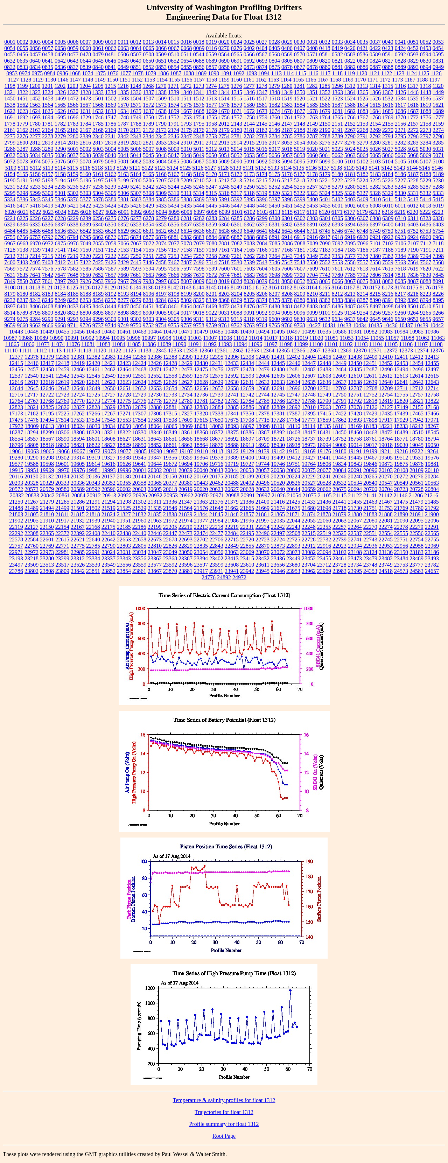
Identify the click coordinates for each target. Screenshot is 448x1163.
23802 (31, 571)
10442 (437, 325)
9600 (274, 319)
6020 (10, 212)
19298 (47, 458)
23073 (293, 552)
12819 (386, 401)
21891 (417, 514)
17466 (432, 413)
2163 (35, 130)
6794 (72, 237)
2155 (387, 124)
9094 (274, 313)
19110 (201, 451)
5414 (425, 199)
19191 (355, 451)
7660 (123, 275)
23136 (386, 552)
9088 (236, 313)
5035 (47, 155)
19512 (401, 458)
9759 (211, 325)
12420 (93, 363)
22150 (47, 527)
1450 (9, 98)
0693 (261, 61)
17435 (386, 413)
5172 (236, 174)
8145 (211, 287)
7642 (47, 275)
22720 (247, 539)
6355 (161, 224)
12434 (247, 363)
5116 (84, 168)
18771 (401, 439)
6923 (400, 237)
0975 (37, 73)
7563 (400, 262)
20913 (109, 495)
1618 (413, 105)
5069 (425, 155)
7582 (72, 269)
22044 (293, 521)
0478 (85, 54)
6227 (47, 218)
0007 (85, 42)
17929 (401, 420)
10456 (78, 332)
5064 (362, 155)
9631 (312, 319)
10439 (421, 325)
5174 (261, 174)
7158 (186, 250)
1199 (22, 86)
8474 (236, 306)
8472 (224, 306)
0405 (274, 48)
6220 (412, 212)
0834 (35, 67)
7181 (299, 250)
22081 (386, 521)
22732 (324, 539)
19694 (185, 464)
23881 (185, 571)
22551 (370, 533)
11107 (421, 344)
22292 (16, 533)
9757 (186, 325)
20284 (432, 476)
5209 (186, 180)
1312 (349, 86)
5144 (412, 168)
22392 (78, 533)
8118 (34, 287)
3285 (438, 143)
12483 (324, 369)
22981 (62, 552)
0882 (350, 67)
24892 (224, 577)
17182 (31, 413)
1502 (110, 98)
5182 (362, 174)
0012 (135, 42)
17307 (139, 413)
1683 (362, 111)
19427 (309, 458)
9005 (161, 313)
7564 (413, 262)
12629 (216, 382)
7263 (261, 256)
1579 (236, 105)
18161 (339, 426)
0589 (375, 54)
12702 (339, 388)
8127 (97, 287)
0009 (98, 42)
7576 (47, 269)
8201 (211, 294)
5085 (173, 161)
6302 (299, 218)
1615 (375, 105)
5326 (350, 193)
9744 (110, 325)
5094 (287, 161)
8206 (261, 294)
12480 (278, 369)
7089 (312, 243)
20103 (386, 470)
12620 (78, 382)
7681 (236, 275)
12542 (62, 376)
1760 (274, 117)
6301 (287, 218)
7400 (9, 262)
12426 (155, 363)
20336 (78, 483)
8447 (123, 306)
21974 (185, 521)
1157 (199, 80)
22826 (170, 546)
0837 (72, 67)
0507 (135, 54)
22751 (401, 539)
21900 (432, 514)
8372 (249, 300)
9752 (148, 325)
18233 (401, 426)
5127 (210, 168)
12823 (16, 407)
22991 (93, 552)
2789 (337, 136)
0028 (274, 42)
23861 (139, 571)
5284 (400, 187)
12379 (47, 357)
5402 (337, 199)
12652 (139, 388)
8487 (350, 306)
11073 (42, 344)
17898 (370, 420)
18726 (293, 439)
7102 (388, 243)
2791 (362, 136)
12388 (170, 357)
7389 (413, 256)
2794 (387, 136)
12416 (31, 363)
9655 (425, 319)
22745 (386, 539)
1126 (435, 73)
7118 (438, 243)
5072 (9, 161)
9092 (261, 313)
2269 (375, 130)
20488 (232, 483)
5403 (350, 199)
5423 (98, 206)
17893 (355, 420)
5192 (35, 180)
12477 (232, 369)
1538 (9, 105)
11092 (210, 344)
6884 (211, 237)
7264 (274, 256)
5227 (400, 180)
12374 (421, 350)
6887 (236, 237)
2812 (35, 143)
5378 (98, 199)
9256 (375, 313)
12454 (417, 363)
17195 (47, 413)
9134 (350, 313)
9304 (161, 319)
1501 (98, 98)
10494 (262, 332)
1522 (324, 98)
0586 (362, 54)
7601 (236, 269)
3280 (375, 143)
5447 (236, 206)
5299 (35, 193)
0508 (148, 54)
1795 (198, 124)
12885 (232, 407)
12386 (155, 357)
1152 (137, 80)
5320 (274, 193)
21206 (416, 495)
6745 (324, 231)
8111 (22, 287)
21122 (355, 495)
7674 (224, 275)
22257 (339, 527)
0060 (85, 48)
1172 (385, 80)
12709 (386, 388)
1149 (99, 80)
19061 (16, 451)
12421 (108, 363)
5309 (161, 193)
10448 (31, 332)
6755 (9, 237)
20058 (278, 470)
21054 (294, 495)
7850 (22, 281)
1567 (85, 105)
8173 (387, 287)
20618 (170, 489)
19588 (31, 464)
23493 (432, 558)
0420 (350, 48)
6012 (413, 206)
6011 (400, 206)
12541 (47, 376)
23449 (293, 558)
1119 (349, 73)
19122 (232, 451)
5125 (185, 168)
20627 (232, 489)
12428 (170, 363)
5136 (311, 168)
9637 (350, 319)
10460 (108, 332)
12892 (293, 407)
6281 (186, 218)
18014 (63, 426)
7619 (413, 269)
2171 (135, 130)
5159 (72, 174)
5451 (287, 206)
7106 (400, 243)
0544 (198, 54)
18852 (155, 445)
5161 (98, 174)
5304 (98, 193)
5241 (135, 187)
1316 (400, 86)
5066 (387, 155)
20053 (247, 470)
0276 (236, 48)
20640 (278, 489)
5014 (236, 149)
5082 (135, 161)
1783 (72, 124)
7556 (350, 262)
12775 (124, 401)
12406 (324, 357)
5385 (161, 199)
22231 (247, 527)
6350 (110, 224)
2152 (350, 124)
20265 (370, 476)
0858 (224, 67)
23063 (232, 552)
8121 (47, 287)
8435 (85, 306)
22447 (170, 533)
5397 (274, 199)
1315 (387, 86)
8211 (324, 294)
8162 (286, 287)
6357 (186, 224)
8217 (400, 294)
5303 (85, 193)
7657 (110, 275)
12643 (432, 382)
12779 (170, 401)
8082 (387, 281)
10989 (41, 338)
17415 (324, 413)
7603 (249, 269)
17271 (124, 413)
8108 (10, 287)
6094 (161, 212)
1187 (409, 80)
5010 (186, 149)
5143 (399, 168)
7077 (174, 243)
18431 (324, 432)
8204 (236, 294)
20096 (370, 470)
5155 (22, 174)
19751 (293, 464)
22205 (170, 527)
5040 (110, 155)
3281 (387, 143)
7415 (72, 262)
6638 (224, 231)
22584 (31, 539)
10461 (124, 332)
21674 (278, 508)
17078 (355, 407)
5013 (224, 149)
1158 (211, 80)
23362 (155, 558)
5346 (60, 199)
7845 (438, 275)
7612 (350, 269)
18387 (262, 432)
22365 (47, 533)
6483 (438, 224)
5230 (438, 180)
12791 (339, 401)
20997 (263, 495)
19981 (93, 470)
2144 (249, 124)
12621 (93, 382)
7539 (249, 262)
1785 (98, 124)
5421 (72, 206)
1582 (274, 105)
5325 (337, 193)
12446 (293, 363)
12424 (139, 363)
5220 (312, 180)
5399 (299, 199)
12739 (216, 395)
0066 (161, 48)
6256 (98, 218)
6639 (236, 231)
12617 (31, 382)
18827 (108, 445)
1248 (135, 86)
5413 (413, 199)
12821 (417, 401)
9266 (438, 313)
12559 (185, 376)
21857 (247, 514)
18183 (370, 426)
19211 (385, 451)
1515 (236, 98)
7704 (312, 275)
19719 (232, 464)
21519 (108, 508)
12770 (78, 401)
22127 (31, 527)
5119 (109, 168)
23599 (216, 565)
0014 (161, 42)
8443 (98, 306)
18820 (62, 445)
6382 (287, 224)
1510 (173, 98)
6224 (9, 218)
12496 (417, 369)
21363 (201, 502)
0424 (400, 48)
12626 (170, 382)
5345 (47, 199)
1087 (175, 73)
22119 (16, 527)
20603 (139, 489)
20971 (217, 495)
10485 (216, 332)
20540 (370, 483)
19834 (339, 464)
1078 (138, 73)
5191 (22, 180)
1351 (312, 92)
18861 (170, 445)
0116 (211, 48)
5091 (249, 161)
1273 (198, 86)
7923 (72, 281)
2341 (110, 136)
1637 (148, 111)
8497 (375, 306)
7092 (337, 243)
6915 (299, 237)
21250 (16, 502)
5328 (375, 193)
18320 (93, 432)
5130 (235, 168)
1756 (224, 117)
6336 (47, 224)
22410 (108, 533)
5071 (438, 155)
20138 (124, 476)
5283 (387, 187)
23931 (216, 571)
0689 (211, 61)
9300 (110, 319)
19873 (386, 464)
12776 (139, 401)
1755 (211, 117)
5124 (172, 168)
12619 (62, 382)
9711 (72, 325)
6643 (287, 231)
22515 (309, 533)
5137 (323, 168)
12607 (309, 376)
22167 (78, 527)
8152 (261, 287)
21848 (232, 514)
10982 (370, 332)
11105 (391, 344)
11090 (179, 344)
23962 (309, 571)
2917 (274, 143)
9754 (161, 325)
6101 (237, 212)
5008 (161, 149)
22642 (108, 539)
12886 (247, 407)
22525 (339, 533)
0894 (425, 67)
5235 (60, 187)
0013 (148, 42)
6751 (400, 231)
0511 (186, 54)
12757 (417, 395)
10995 (118, 338)
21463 (370, 502)
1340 (186, 92)
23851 (93, 571)
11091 (194, 344)
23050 (185, 552)
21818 (93, 514)
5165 (148, 174)
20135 (78, 476)
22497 (278, 533)
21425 (293, 502)
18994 (324, 445)
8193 (123, 294)
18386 (247, 432)
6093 (148, 212)
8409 (60, 306)
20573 (31, 489)
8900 (148, 313)
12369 (344, 350)
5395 (249, 199)
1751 (161, 117)
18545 (432, 432)
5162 (110, 174)
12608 (324, 376)
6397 (375, 224)
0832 (9, 67)
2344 (148, 136)
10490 (247, 332)
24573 (401, 571)
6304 (324, 218)
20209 (262, 476)
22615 (62, 539)
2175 (186, 130)
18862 (185, 445)
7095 (350, 243)
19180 (339, 451)
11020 (316, 338)
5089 (224, 161)
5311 (186, 193)
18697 (247, 439)
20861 (63, 495)
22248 (309, 527)
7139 (35, 250)
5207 (161, 180)
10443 (16, 332)
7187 (375, 250)
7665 (161, 275)
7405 (35, 262)
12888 (262, 407)
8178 (437, 287)
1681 (337, 111)
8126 (85, 287)
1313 (362, 86)
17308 (155, 413)
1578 (224, 105)
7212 (9, 256)
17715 (262, 420)
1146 (62, 80)
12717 (31, 395)
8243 (35, 300)
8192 (110, 294)
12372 (391, 350)
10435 (375, 325)
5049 (198, 155)
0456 (22, 54)
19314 (78, 458)
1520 (299, 98)
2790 (350, 136)
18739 (324, 439)
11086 (149, 344)
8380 (299, 300)
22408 (93, 533)
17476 (31, 420)
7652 (98, 275)
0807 (299, 61)
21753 (386, 508)
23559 (139, 565)
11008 (225, 338)
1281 (299, 86)
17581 (155, 420)
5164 (135, 174)
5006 (135, 149)
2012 (224, 124)
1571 (135, 105)
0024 (236, 42)
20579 (47, 489)
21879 (339, 514)
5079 (98, 161)
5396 (261, 199)
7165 (249, 250)
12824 (31, 407)
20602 (124, 489)
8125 (72, 287)
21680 (309, 508)
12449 (339, 363)
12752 (370, 395)
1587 (337, 105)
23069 (247, 552)
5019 (299, 149)
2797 (425, 136)
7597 (186, 269)
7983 (148, 281)
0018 (198, 42)
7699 (287, 275)
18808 (31, 445)
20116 (16, 476)
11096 (255, 344)
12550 (124, 376)
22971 (16, 552)
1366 (375, 92)
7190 (413, 250)
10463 (139, 332)
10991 (72, 338)
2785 (287, 136)
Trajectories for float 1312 (224, 1112)
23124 (370, 552)
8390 (375, 300)
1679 (324, 111)
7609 (312, 269)
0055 (22, 48)
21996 (247, 521)
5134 (286, 168)
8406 (35, 306)
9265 (425, 313)
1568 (98, 105)
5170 (211, 174)
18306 (62, 432)
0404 (261, 48)
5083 (148, 161)
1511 (186, 98)
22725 (293, 539)
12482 (309, 369)
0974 (24, 73)
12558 (170, 376)
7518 (224, 262)
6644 (299, 231)
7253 (173, 256)
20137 (108, 476)
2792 (375, 136)
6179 (362, 212)
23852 (108, 571)
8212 (337, 294)
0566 (249, 54)
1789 (148, 124)
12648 (78, 388)
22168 (93, 527)
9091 (249, 313)
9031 (224, 313)
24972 (239, 577)
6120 (324, 212)
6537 (72, 231)
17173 (16, 413)
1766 (350, 117)
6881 (173, 237)
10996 (133, 338)
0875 (274, 67)
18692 (232, 439)
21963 (155, 521)
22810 (155, 546)
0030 (299, 42)
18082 (217, 426)
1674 (274, 111)
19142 (278, 451)
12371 (375, 350)
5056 (274, 155)
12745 (278, 395)
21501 (78, 508)
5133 (273, 168)
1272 (185, 86)
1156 (186, 80)
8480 (274, 306)
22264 (355, 527)
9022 (211, 313)
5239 (110, 187)
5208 (173, 180)
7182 (312, 250)
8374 (261, 300)
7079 (199, 243)
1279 (274, 86)
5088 (211, 161)
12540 (31, 376)
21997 (262, 521)
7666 (173, 275)
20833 (32, 495)
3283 (413, 143)
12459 (62, 369)
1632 (98, 111)
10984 (401, 332)
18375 (232, 432)
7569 (9, 269)
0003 (35, 42)
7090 (325, 243)
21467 (386, 502)
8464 (186, 306)
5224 (362, 180)
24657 (432, 571)
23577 (155, 565)
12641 (401, 382)
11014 (255, 338)
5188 (425, 174)
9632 (324, 319)
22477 (216, 533)
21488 (16, 508)
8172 (374, 287)
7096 (363, 243)
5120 (122, 168)
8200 (198, 294)
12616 (16, 382)
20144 (139, 476)
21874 (309, 514)
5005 (123, 149)
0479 (98, 54)
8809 (47, 313)
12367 (314, 350)
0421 (362, 48)
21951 (124, 521)
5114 (60, 168)
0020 (224, 42)
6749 (375, 231)
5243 (161, 187)
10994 (103, 338)
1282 (311, 86)
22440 (139, 533)
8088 (425, 281)
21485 (432, 502)
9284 (35, 319)
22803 (124, 546)
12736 (201, 395)
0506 (123, 54)
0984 (49, 73)
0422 (375, 48)
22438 (124, 533)
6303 (312, 218)
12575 (216, 376)
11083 (103, 344)
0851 (135, 67)
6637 (211, 231)
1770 (400, 117)
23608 (232, 565)
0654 (186, 61)
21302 (139, 502)
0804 (274, 61)
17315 (170, 413)
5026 (375, 149)
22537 (355, 533)
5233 (35, 187)
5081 (123, 161)
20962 (186, 495)
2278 (47, 136)
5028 (400, 149)
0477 (72, 54)
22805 (139, 546)
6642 (274, 231)
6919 (350, 237)
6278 (148, 218)
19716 (216, 464)
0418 (324, 48)
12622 (108, 382)
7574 (35, 269)
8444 (110, 306)
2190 (324, 130)
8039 (261, 281)
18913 (247, 445)
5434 (173, 206)
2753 (211, 136)
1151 (124, 80)
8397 (9, 306)
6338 (72, 224)
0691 (236, 61)
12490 (386, 369)
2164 (47, 130)
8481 (287, 306)
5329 (387, 193)
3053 (287, 143)
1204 (85, 86)
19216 (401, 451)
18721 (278, 439)
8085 (400, 281)
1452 (35, 98)
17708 (247, 420)
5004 (110, 149)
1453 (47, 98)
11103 (361, 344)
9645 (375, 319)
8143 (185, 287)
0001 (9, 42)
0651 (161, 61)
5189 (438, 174)
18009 (32, 426)
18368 (201, 432)
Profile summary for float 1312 (224, 1124)
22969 (432, 546)
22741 (355, 539)
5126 (197, 168)
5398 (287, 199)
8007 (186, 281)
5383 (135, 199)
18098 (263, 426)
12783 (232, 401)
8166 (337, 287)
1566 (72, 105)
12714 (432, 388)
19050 (432, 445)
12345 (160, 350)
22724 (278, 539)
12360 (206, 350)
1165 (298, 80)
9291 (60, 319)
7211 (438, 250)
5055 (261, 155)
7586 (98, 269)
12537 (16, 376)
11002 (179, 338)
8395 (438, 300)
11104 (376, 344)
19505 (386, 458)
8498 (387, 306)
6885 (224, 237)
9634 (337, 319)
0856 (198, 67)
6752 (413, 231)
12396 (232, 357)
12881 (170, 407)
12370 (360, 350)
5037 (72, 155)
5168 (186, 174)
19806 (324, 464)
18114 (308, 426)
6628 (110, 231)
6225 (22, 218)
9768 (299, 325)
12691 (278, 388)
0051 (413, 42)
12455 (432, 363)
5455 (324, 206)
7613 (362, 269)
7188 (387, 250)
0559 (211, 54)
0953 (12, 73)
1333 (98, 92)
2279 (60, 136)
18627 (124, 439)
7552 (324, 262)
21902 (16, 521)
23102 (339, 552)
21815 (78, 514)
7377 (350, 256)
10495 (278, 332)
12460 (78, 369)
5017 (274, 149)
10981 (355, 332)
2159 (438, 124)
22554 (386, 533)
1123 (398, 73)
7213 (22, 256)
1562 (22, 105)
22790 (108, 546)
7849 (9, 281)
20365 (155, 483)
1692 (22, 117)
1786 (110, 124)
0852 (148, 67)
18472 (386, 432)
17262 (78, 413)
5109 (10, 168)
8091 (438, 281)
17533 (78, 420)
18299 (47, 432)
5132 (260, 168)
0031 (312, 42)
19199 (370, 451)
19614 (93, 464)
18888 (232, 445)
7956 (110, 281)
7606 (287, 269)
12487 (370, 369)
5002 (85, 149)
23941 (232, 571)
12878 (124, 407)
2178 (211, 130)
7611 (337, 269)
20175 (216, 476)
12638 (355, 382)
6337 (60, 224)
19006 (339, 445)
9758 (198, 325)
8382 (324, 300)
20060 (293, 470)
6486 (35, 231)
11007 (210, 338)
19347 (155, 458)
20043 (216, 470)
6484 (9, 231)
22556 (417, 533)
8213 (350, 294)
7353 (337, 256)
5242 (148, 187)
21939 (93, 521)
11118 (84, 350)
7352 (324, 256)
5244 (173, 187)
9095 (287, 313)
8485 (324, 306)
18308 (78, 432)
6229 (72, 218)
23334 (93, 558)
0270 (224, 48)
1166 (310, 80)
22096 (432, 521)
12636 (324, 382)
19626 (124, 464)
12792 (355, 401)
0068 (186, 48)
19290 (31, 458)
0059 (72, 48)
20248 (355, 476)
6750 (387, 231)
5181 (350, 174)
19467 (370, 458)
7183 (324, 250)
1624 (35, 111)
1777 (438, 117)
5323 (312, 193)
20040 (201, 470)
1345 (236, 92)
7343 (287, 256)
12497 (432, 369)
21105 (324, 495)
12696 (293, 388)
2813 (47, 143)
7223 (123, 256)
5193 (47, 180)
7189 (400, 250)
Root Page (224, 1136)
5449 (261, 206)
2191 (337, 130)
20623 (216, 489)
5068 (413, 155)
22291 (432, 527)
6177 (349, 212)
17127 (386, 407)
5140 (361, 168)
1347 (261, 92)
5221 (324, 180)
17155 (417, 407)
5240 (123, 187)
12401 (278, 357)
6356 (173, 224)
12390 (185, 357)
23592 (170, 565)
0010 (110, 42)
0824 (375, 61)
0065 (148, 48)
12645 (31, 388)
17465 (417, 413)
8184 (60, 294)
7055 (98, 243)
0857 (211, 67)
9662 (35, 325)
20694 (355, 489)
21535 (155, 508)
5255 (299, 187)
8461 (173, 306)
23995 (355, 571)
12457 (31, 369)
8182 (35, 294)
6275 (110, 218)
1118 (337, 73)
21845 (216, 514)
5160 (85, 174)
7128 (9, 250)
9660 (22, 325)
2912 (211, 143)
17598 (170, 420)
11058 (407, 338)
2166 (72, 130)
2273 (425, 130)
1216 (122, 86)
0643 (72, 61)
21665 (247, 508)
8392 (400, 300)
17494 (47, 420)
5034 (35, 155)
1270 (160, 86)
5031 (438, 149)
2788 (324, 136)
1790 (161, 124)
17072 (339, 407)
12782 (216, 401)
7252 (161, 256)
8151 (248, 287)
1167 (323, 80)
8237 (22, 300)
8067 (350, 281)
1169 (347, 80)
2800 (22, 143)
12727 (108, 395)
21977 (201, 521)
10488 (232, 332)
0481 (110, 54)
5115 (72, 168)
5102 (362, 161)
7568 (438, 262)
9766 (287, 325)
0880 (324, 67)
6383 (299, 224)
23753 (401, 565)
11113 (55, 350)
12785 (262, 401)
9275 (22, 319)
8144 (198, 287)
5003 (98, 149)
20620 (201, 489)
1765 (337, 117)
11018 (286, 338)
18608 (108, 439)
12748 (309, 395)
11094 (240, 344)
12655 (185, 388)
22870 (262, 546)
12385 (139, 357)
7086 (287, 243)
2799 (9, 143)
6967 (10, 243)
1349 (287, 92)
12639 (370, 382)
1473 (85, 98)
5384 (148, 199)
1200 (34, 86)
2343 (135, 136)
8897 (110, 313)
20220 (278, 476)
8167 (349, 287)
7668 (186, 275)
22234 (262, 527)
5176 (287, 174)
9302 (135, 319)
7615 (387, 269)
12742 (247, 395)
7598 (198, 269)
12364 (267, 350)
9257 (387, 313)
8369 (236, 300)
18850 (139, 445)
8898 (123, 313)
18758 (355, 439)
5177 (299, 174)
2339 (85, 136)
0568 (274, 54)
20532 (339, 483)
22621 (78, 539)
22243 (293, 527)
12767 (31, 401)
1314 (374, 86)
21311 (154, 502)
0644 (85, 61)
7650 (85, 275)
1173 (397, 80)
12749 (324, 395)
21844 (201, 514)
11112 (40, 350)
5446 (224, 206)
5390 (211, 199)
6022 (35, 212)
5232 (22, 187)
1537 (438, 98)
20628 (247, 489)
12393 (201, 357)
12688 (262, 388)
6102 (249, 212)
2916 (261, 143)
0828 (400, 61)
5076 (60, 161)
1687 (413, 111)
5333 (438, 193)
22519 (324, 533)
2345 (161, 136)
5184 (387, 174)
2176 (198, 130)
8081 (375, 281)
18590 (62, 439)
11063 (437, 338)
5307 (135, 193)
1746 (98, 117)
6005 (362, 206)
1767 (362, 117)
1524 (350, 98)
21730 (355, 508)
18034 (109, 426)
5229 (425, 180)
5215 (261, 180)
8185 (72, 294)
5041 (123, 155)
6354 (148, 224)
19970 (63, 470)
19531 (417, 458)
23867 (155, 571)
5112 (35, 168)
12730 (155, 395)
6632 (161, 231)
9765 (274, 325)
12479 (262, 369)
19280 (16, 458)
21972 (170, 521)
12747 (293, 395)
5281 (362, 187)
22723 (262, 539)
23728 (339, 565)
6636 (198, 231)
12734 (185, 395)
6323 (425, 218)
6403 (413, 224)
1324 (47, 92)
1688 (425, 111)
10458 (93, 332)
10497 (293, 332)
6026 (85, 212)
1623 (22, 111)
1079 (150, 73)
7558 (375, 262)
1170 (360, 80)
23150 (401, 552)
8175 (412, 287)
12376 (437, 350)
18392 (278, 432)
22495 (247, 533)
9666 (47, 325)
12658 (232, 388)
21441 (339, 502)
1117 (325, 73)
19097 (170, 451)
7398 (438, 256)
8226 (438, 294)
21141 (370, 495)
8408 (47, 306)
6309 (387, 218)
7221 (98, 256)
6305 (337, 218)
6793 (60, 237)
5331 (413, 193)
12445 (278, 363)
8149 (236, 287)
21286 (78, 502)
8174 (400, 287)
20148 (155, 476)
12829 (108, 407)
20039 (185, 470)
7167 (274, 250)
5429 (148, 206)
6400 (387, 224)
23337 (108, 558)
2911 (198, 143)
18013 (47, 426)
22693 (185, 539)
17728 (278, 420)
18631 (139, 439)
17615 (201, 420)
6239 (85, 218)
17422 (339, 413)
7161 (224, 250)
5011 (198, 149)
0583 (350, 54)
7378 (362, 256)
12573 (201, 376)
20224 (293, 476)
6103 (262, 212)
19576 (432, 458)
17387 (293, 413)
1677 (299, 111)
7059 (111, 243)
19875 (401, 464)
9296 (98, 319)
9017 (186, 313)
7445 (135, 262)
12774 (108, 401)
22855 (247, 546)
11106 (406, 344)
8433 (72, 306)
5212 (224, 180)
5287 (425, 187)
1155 (174, 80)
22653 (124, 539)
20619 (185, 489)
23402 (216, 558)
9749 (123, 325)
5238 (98, 187)
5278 (324, 187)
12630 (232, 382)
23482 (386, 558)
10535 (324, 332)
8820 (60, 313)
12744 (262, 395)
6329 (9, 224)
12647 (62, 388)
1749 (135, 117)
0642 (60, 61)
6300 (274, 218)
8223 (425, 294)
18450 (339, 432)
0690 (224, 61)
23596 (185, 565)
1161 (248, 80)
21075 (309, 495)
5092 (261, 161)
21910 (47, 521)
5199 (123, 180)
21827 (124, 514)
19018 (386, 445)
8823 (72, 313)
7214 (35, 256)
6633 (173, 231)
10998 (164, 338)
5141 (374, 168)
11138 (144, 350)
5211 (211, 180)
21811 (62, 514)
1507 (148, 98)
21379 (232, 502)
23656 (278, 565)
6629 (123, 231)
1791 (173, 124)
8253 (85, 300)
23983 (339, 571)
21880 (355, 514)
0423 (387, 48)
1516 (249, 98)
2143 (236, 124)
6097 (199, 212)
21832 (139, 514)
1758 (249, 117)
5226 (387, 180)
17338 (216, 413)
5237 (85, 187)
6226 (35, 218)
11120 (99, 350)
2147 (287, 124)
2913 (224, 143)
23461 (339, 558)
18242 (416, 426)
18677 (216, 439)
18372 (216, 432)
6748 (362, 231)
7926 (85, 281)
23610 (247, 565)
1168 (335, 80)
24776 (209, 577)
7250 (135, 256)
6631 (148, 231)
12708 (370, 388)
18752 (339, 439)
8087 (413, 281)
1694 (47, 117)
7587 (110, 269)
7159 (198, 250)
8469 (211, 306)
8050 (287, 281)
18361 (185, 432)
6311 (412, 218)
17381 (278, 413)
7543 (261, 262)
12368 (329, 350)
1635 (135, 111)
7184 (337, 250)
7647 (60, 275)
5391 (224, 199)
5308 (148, 193)
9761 (224, 325)
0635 (22, 61)
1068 (74, 73)
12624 (139, 382)
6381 (274, 224)
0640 (35, 61)
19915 (16, 470)
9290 (47, 319)
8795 (35, 313)
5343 (35, 199)
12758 (432, 395)
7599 (211, 269)
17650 (216, 420)
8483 (312, 306)
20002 (155, 470)
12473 (185, 369)
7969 (135, 281)
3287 (22, 149)
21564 (185, 508)
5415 (438, 199)
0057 (47, 48)
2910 (186, 143)
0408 (312, 48)
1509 (161, 98)
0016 (186, 42)
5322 (299, 193)
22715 (232, 539)
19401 (262, 458)
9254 (362, 313)
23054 (201, 552)
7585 (85, 269)
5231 (9, 187)
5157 (47, 174)
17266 (93, 413)
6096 (186, 212)
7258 (211, 256)
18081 (201, 426)
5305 (110, 193)
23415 (247, 558)
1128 (25, 80)
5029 (413, 149)
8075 (362, 281)
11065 (12, 344)
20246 (339, 476)
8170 (362, 287)
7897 (60, 281)
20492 (247, 483)
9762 (236, 325)
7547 (287, 262)
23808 (47, 571)
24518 (386, 571)
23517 (62, 565)
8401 (22, 306)
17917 (386, 420)
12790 (324, 401)
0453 (425, 48)
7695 (261, 275)
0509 (161, 54)
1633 (110, 111)
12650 (108, 388)
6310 (400, 218)
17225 (62, 413)
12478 (247, 369)
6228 (60, 218)
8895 (98, 313)
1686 (400, 111)
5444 (198, 206)
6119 (311, 212)
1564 (47, 105)
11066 (27, 344)
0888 (387, 67)
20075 (309, 470)
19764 (309, 464)
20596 (108, 489)
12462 (108, 369)
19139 (262, 451)
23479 (370, 558)
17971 (432, 420)
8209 (299, 294)
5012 (211, 149)
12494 (401, 369)
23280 (47, 558)
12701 (324, 388)
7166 (261, 250)
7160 (211, 250)
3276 (324, 143)
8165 (324, 287)
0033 (337, 42)
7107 (413, 243)
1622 (9, 111)
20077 (324, 470)
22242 (278, 527)
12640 (386, 382)
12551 (139, 376)
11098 (286, 344)
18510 (417, 432)
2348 (198, 136)
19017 (370, 445)
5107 (425, 161)
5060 (312, 155)
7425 (98, 262)
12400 (262, 357)
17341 (232, 413)
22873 (278, 546)
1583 (287, 105)
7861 (47, 281)
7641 (35, 275)
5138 (336, 168)
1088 (188, 73)
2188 (299, 130)
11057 (392, 338)
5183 (375, 174)
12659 (247, 388)
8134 (135, 287)
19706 (201, 464)
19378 (216, 458)
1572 (148, 105)
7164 (236, 250)
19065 (47, 451)
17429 (370, 413)
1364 (350, 92)
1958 (211, 124)
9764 (261, 325)
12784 (247, 401)
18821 (78, 445)
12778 (155, 401)
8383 (337, 300)
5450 (274, 206)
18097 (247, 426)
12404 (309, 357)
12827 (78, 407)
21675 (293, 508)
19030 (401, 445)
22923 (339, 546)
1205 (97, 86)
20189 (247, 476)
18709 (262, 439)
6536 (60, 231)
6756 (22, 237)
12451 (370, 363)
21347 (185, 502)
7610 (324, 269)
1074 (87, 73)
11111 (25, 350)
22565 (432, 533)
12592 (232, 376)
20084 (339, 470)
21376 (216, 502)
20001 (140, 470)
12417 (47, 363)
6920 (362, 237)
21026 (279, 495)
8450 (135, 306)
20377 (170, 483)
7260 (224, 256)
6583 (98, 231)
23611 (262, 565)
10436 (391, 325)
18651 (170, 439)
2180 (236, 130)
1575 (186, 105)
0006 (72, 42)
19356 (170, 458)
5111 (23, 168)
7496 (198, 262)
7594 (148, 269)
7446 (148, 262)
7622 (438, 269)
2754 (224, 136)
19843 (355, 464)
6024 (60, 212)
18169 (355, 426)
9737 (98, 325)
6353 (135, 224)
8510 (425, 306)
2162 (22, 130)
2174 (173, 130)
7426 (110, 262)
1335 (123, 92)
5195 (72, 180)
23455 (324, 558)
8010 (211, 281)
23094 (324, 552)
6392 (324, 224)
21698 (324, 508)
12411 (401, 357)
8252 (72, 300)
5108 (438, 161)
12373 (406, 350)
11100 (316, 344)
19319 (93, 458)
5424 (110, 206)
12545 (93, 376)
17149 (401, 407)
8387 (362, 300)
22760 (31, 546)
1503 (123, 98)
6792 (47, 237)
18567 (47, 439)
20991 (248, 495)
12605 (278, 376)
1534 (400, 98)
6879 (161, 237)
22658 (139, 539)
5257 (312, 187)
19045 (417, 445)
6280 (173, 218)
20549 (401, 483)
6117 (299, 212)
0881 (337, 67)
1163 (273, 80)
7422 (85, 262)
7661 (135, 275)
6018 (425, 206)
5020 (312, 149)
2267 (350, 130)
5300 (47, 193)
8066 (337, 281)
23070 (262, 552)
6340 (98, 224)
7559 (387, 262)
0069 (198, 48)
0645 (98, 61)
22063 (339, 521)
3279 (362, 143)
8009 (198, 281)
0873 (249, 67)
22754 (417, 539)
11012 (240, 338)
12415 (16, 363)
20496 (262, 483)
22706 (216, 539)
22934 (355, 546)
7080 (211, 243)
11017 (271, 338)
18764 (386, 439)
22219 (232, 527)
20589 (78, 489)
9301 (123, 319)
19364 (201, 458)
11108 (436, 344)
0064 (135, 48)
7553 (337, 262)
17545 (108, 420)
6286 (249, 218)
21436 (324, 502)
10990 (56, 338)
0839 (85, 67)
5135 (298, 168)
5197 (98, 180)
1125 (423, 73)
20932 (155, 495)
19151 (293, 451)
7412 (60, 262)
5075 (47, 161)
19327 (108, 458)
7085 (274, 243)
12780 (185, 401)
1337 (148, 92)
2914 (236, 143)
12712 (417, 388)
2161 (9, 130)
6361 (236, 224)
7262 (249, 256)
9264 (413, 313)
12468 (139, 369)
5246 (198, 187)
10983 (386, 332)
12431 (216, 363)
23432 (262, 558)
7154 (135, 250)
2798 (438, 136)
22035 (278, 521)
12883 (201, 407)
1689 (438, 111)
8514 (9, 313)
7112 (425, 243)
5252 (274, 187)
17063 (324, 407)
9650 (400, 319)
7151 (98, 250)
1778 (9, 124)
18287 (16, 432)
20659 (309, 489)
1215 (110, 86)
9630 (299, 319)
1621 (438, 105)
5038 (85, 155)
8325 (198, 300)
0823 (362, 61)
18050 (124, 426)
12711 (401, 388)
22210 (185, 527)
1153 (149, 80)
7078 (186, 243)
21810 (47, 514)
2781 (236, 136)
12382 (93, 357)
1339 (173, 92)
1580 (249, 105)
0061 (98, 48)
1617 (400, 105)
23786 (16, 571)
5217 (287, 180)
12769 (62, 401)
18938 (293, 445)
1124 (411, 73)
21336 (170, 502)
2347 (186, 136)
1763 (312, 117)
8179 (9, 294)
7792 (362, 275)
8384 (350, 300)
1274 (211, 86)
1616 (387, 105)
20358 (139, 483)
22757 (16, 546)
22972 (31, 552)
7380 (375, 256)
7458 (161, 262)
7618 (400, 269)
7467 (173, 262)
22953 (386, 546)
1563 (35, 105)
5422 (85, 206)
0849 (123, 67)
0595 (438, 54)
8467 (198, 306)
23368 (170, 558)
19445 (355, 458)
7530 (236, 262)
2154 (375, 124)
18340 (155, 432)
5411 (387, 199)
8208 (287, 294)
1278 (261, 86)
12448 (324, 363)
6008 (375, 206)
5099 (324, 161)
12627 (185, 382)
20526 (293, 483)
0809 (312, 61)
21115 (339, 495)
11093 (225, 344)
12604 (262, 376)
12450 (355, 363)
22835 (201, 546)
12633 (278, 382)
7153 (123, 250)
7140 (47, 250)
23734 (355, 565)
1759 (261, 117)
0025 (249, 42)
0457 (35, 54)
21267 (31, 502)
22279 (417, 527)
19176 (324, 451)
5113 (47, 168)
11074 (58, 344)
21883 (370, 514)
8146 (223, 287)
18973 (309, 445)
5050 (211, 155)
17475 (16, 420)
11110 (11, 350)
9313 (224, 319)
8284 (161, 300)
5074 (35, 161)
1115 (300, 73)
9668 (60, 325)
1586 (324, 105)
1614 (362, 105)
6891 (274, 237)
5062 (337, 155)
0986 (62, 73)
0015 (173, 42)
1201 (47, 86)
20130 (31, 476)
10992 (87, 338)
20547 (386, 483)
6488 (47, 231)
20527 (309, 483)
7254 (186, 256)
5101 (350, 161)
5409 (362, 199)
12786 (278, 401)
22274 (386, 527)
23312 (78, 558)
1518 (274, 98)
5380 (110, 199)
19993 (109, 470)
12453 (401, 363)
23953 (293, 571)
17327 (185, 413)
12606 (293, 376)
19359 (185, 458)
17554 (139, 420)
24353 (370, 571)
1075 (100, 73)
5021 (324, 149)
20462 (216, 483)
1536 (425, 98)
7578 (60, 269)
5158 (60, 174)
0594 (425, 54)
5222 (337, 180)
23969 (324, 571)
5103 (375, 161)
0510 (173, 54)
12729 (139, 395)
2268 (362, 130)
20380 (185, 483)
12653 (155, 388)
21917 (62, 521)
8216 (387, 294)
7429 (123, 262)
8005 (173, 281)
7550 (312, 262)
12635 (309, 382)
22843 (216, 546)
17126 (370, 407)
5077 (72, 161)
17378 (262, 413)
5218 (299, 180)
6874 (135, 237)
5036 (60, 155)
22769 (47, 546)
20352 (108, 483)
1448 (425, 92)
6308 (375, 218)
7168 (287, 250)
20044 (232, 470)
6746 (337, 231)
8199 (186, 294)
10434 (360, 325)
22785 (93, 546)
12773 (93, 401)
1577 (211, 105)
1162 (261, 80)
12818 (370, 401)
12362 (237, 350)
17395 (309, 413)
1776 (425, 117)
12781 (201, 401)
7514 (211, 262)
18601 (93, 439)
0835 (47, 67)
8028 (249, 281)
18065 (170, 426)
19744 (262, 464)
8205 (249, 294)
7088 (300, 243)
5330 (400, 193)
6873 (123, 237)
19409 (278, 458)
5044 (135, 155)
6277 (135, 218)
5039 (98, 155)
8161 (274, 287)
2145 (261, 124)
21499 (62, 508)
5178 (312, 174)
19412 (293, 458)
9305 (173, 319)
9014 (173, 313)
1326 (60, 92)
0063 (123, 48)
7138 (22, 250)
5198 (110, 180)
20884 (78, 495)
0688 (198, 61)
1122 (386, 73)
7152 (110, 250)
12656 (201, 388)
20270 (386, 476)
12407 (339, 357)
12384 (124, 357)
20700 (370, 489)
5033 (22, 155)
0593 (413, 54)
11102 (346, 344)
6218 (387, 212)
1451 (22, 98)
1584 (299, 105)
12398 (247, 357)
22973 (47, 552)
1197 (434, 80)
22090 (401, 521)
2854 (173, 143)
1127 (13, 80)
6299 (261, 218)
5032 (9, 155)
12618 (47, 382)
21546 (170, 508)
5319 (261, 193)
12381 (78, 357)
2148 (299, 124)
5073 (22, 161)
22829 (185, 546)
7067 (136, 243)
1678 (312, 111)
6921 (375, 237)
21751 (370, 508)
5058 (299, 155)
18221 (385, 426)
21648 (216, 508)
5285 (413, 187)
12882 (185, 407)
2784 (274, 136)
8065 (324, 281)
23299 (62, 558)
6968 (22, 243)
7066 (123, 243)
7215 (47, 256)
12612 (386, 376)
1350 (299, 92)
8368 (224, 300)
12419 (78, 363)
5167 (173, 174)
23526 (78, 565)
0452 (413, 48)
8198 (173, 294)
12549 (108, 376)
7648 (72, 275)
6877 (148, 237)
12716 (16, 395)
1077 (125, 73)
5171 (224, 174)
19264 (432, 451)
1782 (60, 124)
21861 (262, 514)
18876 (216, 445)
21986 (232, 521)
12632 (262, 382)
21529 (139, 508)
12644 (16, 388)
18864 (201, 445)
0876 (287, 67)
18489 (401, 432)
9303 (148, 319)
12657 (216, 388)
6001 (337, 206)
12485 (355, 369)
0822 (350, 61)
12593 (247, 376)
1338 (161, 92)
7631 (9, 275)
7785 (350, 275)
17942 (417, 420)
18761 (370, 439)
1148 (87, 80)
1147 (75, 80)
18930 (278, 445)
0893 (413, 67)
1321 (9, 92)
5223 (350, 180)
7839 (425, 275)
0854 (173, 67)
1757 (236, 117)
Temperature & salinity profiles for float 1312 (224, 1100)
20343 (93, 483)
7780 (337, 275)
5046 (161, 155)
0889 (400, 67)
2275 (9, 136)
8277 (123, 300)
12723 (62, 395)
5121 (134, 168)
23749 (386, 565)
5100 (337, 161)
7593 (135, 269)
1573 (161, 105)
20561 (417, 483)
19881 (432, 464)
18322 (124, 432)
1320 (437, 86)
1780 (35, 124)
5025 (362, 149)
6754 (438, 231)
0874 (261, 67)
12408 (355, 357)
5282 (375, 187)
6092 (136, 212)
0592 (400, 54)
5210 (198, 180)
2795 (400, 136)
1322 (22, 92)
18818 (47, 445)
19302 (62, 458)
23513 (47, 565)
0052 (425, 42)
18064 (155, 426)
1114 (288, 73)
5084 (161, 161)
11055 (377, 338)
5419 (47, 206)
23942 (247, 571)
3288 (35, 149)
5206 (148, 180)
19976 (78, 470)
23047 (155, 552)
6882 (186, 237)
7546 (274, 262)
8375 (274, 300)
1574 (173, 105)
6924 (413, 237)
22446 (155, 533)
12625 (155, 382)
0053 (438, 42)
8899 (135, 313)
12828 (93, 407)
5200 (135, 180)
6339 (85, 224)
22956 (401, 546)
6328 (438, 218)
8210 (312, 294)
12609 (339, 376)
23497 (16, 565)
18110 (293, 426)
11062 (422, 338)
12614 (417, 376)
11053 (347, 338)
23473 (355, 558)
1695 (60, 117)
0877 (299, 67)
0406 (287, 48)
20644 (293, 489)
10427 (314, 325)
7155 (148, 250)
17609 (185, 420)
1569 (110, 105)
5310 (173, 193)
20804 (432, 489)
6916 (312, 237)
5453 (312, 206)
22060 (324, 521)
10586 (339, 332)
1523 (337, 98)
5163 (123, 174)
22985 (78, 552)
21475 (401, 502)
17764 (293, 420)
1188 (422, 80)
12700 (309, 388)
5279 (337, 187)
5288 (438, 187)
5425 (123, 206)
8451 (148, 306)
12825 (47, 407)
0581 (324, 54)
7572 (22, 269)
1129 (38, 80)
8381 (312, 300)
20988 (232, 495)
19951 (32, 470)
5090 (236, 161)
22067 (355, 521)
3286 (9, 149)
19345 (139, 458)
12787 (293, 401)
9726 (85, 325)
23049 (170, 552)
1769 (387, 117)
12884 (216, 407)
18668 (201, 439)
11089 (164, 344)
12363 (252, 350)
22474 (201, 533)
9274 (9, 319)
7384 (400, 256)
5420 (60, 206)
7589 (123, 269)
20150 (170, 476)
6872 (110, 237)
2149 (312, 124)
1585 (312, 105)
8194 (135, 294)
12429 (185, 363)
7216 (60, 256)
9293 (72, 319)
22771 (62, 546)
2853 (161, 143)
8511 (438, 306)
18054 (140, 426)
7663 (148, 275)
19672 (170, 464)
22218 (216, 527)
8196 (148, 294)
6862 (98, 237)
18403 (293, 432)
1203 (72, 86)
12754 (386, 395)
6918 (337, 237)
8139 (160, 287)
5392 (236, 199)
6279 (161, 218)
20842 (48, 495)
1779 (22, 124)
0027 (261, 42)
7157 (173, 250)
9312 (211, 319)
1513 (211, 98)
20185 (232, 476)
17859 (324, 420)
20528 (324, 483)
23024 (108, 552)
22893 (293, 546)
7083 (249, 243)
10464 (155, 332)
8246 (47, 300)
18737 (309, 439)
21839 (185, 514)
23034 (139, 552)
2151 (337, 124)
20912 (94, 495)
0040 (387, 42)
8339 (211, 300)
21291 (93, 502)
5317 (236, 193)
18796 (16, 445)
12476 (216, 369)
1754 (198, 117)
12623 (124, 382)
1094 (264, 73)
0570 (299, 54)
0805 (287, 61)
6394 (350, 224)
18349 (170, 432)
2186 (274, 130)
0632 (9, 61)
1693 (35, 117)
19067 (78, 451)
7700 (299, 275)
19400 (247, 458)
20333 (62, 483)
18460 (355, 432)
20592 (93, 489)
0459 (60, 54)
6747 (350, 231)
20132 (47, 476)
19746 (278, 464)
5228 (413, 180)
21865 (278, 514)
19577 (16, 464)
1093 (251, 73)
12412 (417, 357)
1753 (186, 117)
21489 (31, 508)
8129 (110, 287)
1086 (163, 73)
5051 (224, 155)
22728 (309, 539)
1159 (223, 80)
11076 (73, 344)
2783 (261, 136)
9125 (337, 313)
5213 (236, 180)
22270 (370, 527)
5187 (413, 174)
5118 (97, 168)
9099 (312, 313)
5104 (387, 161)
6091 (123, 212)
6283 (211, 218)
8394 (425, 300)
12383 (108, 357)
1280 (286, 86)
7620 (425, 269)
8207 (274, 294)
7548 (299, 262)
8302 (186, 300)
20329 (47, 483)
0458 (47, 54)
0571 (312, 54)
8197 (161, 294)
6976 (73, 243)
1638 (161, 111)
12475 (201, 369)
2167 (85, 130)
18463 (370, 432)
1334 (110, 92)
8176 (425, 287)
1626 (60, 111)
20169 (201, 476)
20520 (278, 483)
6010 (387, 206)
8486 (337, 306)
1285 (324, 86)
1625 (47, 111)
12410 (386, 357)
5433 (161, 206)
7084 (262, 243)
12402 (293, 357)
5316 (224, 193)
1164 (285, 80)
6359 (211, 224)
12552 (155, 376)
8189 (98, 294)
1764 (324, 117)
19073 (109, 451)
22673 (155, 539)
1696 (72, 117)
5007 (148, 149)
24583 (417, 571)
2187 (287, 130)
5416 (9, 206)
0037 (375, 42)
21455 (355, 502)
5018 (287, 149)
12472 (170, 369)
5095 (299, 161)
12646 (47, 388)
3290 (60, 149)
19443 (339, 458)
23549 (108, 565)
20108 (401, 470)
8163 (299, 287)
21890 (401, 514)
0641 (47, 61)
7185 (350, 250)
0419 (337, 48)
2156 (400, 124)
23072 (278, 552)
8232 (9, 300)
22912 (309, 546)
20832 (17, 495)
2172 (148, 130)
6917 (324, 237)
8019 (224, 281)
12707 (355, 388)
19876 (417, 464)
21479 (417, 502)
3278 (350, 143)
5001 (72, 149)
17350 (247, 413)
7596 (173, 269)
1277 (248, 86)
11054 (362, 338)
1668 (198, 111)
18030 (93, 426)
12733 (170, 395)
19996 (124, 470)
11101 (331, 344)
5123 (160, 168)
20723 (401, 489)
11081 (88, 344)
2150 (324, 124)
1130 (50, 80)
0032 (324, 42)
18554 (16, 439)
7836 (413, 275)
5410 (375, 199)
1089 (200, 73)
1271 (173, 86)
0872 (236, 67)
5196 (85, 180)
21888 (386, 514)
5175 (274, 174)
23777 (417, 565)
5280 (350, 187)
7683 (249, 275)
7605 (274, 269)
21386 (247, 502)
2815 (72, 143)
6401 (400, 224)
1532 (387, 98)
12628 (201, 382)
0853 (161, 67)
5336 (22, 199)
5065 (375, 155)
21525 (124, 508)
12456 (16, 369)
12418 (62, 363)
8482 (299, 306)
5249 (236, 187)
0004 (47, 42)
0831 (438, 61)
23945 (262, 571)
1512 (198, 98)
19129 (247, 451)
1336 (135, 92)
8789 (22, 313)
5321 (287, 193)
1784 (85, 124)
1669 (211, 111)
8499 (400, 306)
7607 (299, 269)
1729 (85, 117)
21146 (400, 495)
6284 (224, 218)
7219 (72, 256)
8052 (299, 281)
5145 (424, 168)
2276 (22, 136)
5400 (312, 199)
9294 (85, 319)
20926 (140, 495)
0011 (123, 42)
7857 (35, 281)
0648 (123, 61)
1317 (412, 86)
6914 (287, 237)
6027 (98, 212)
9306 (186, 319)
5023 (337, 149)
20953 (171, 495)
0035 (362, 42)
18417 (309, 432)
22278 (401, 527)
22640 (93, 539)
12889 (278, 407)
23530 (93, 565)
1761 (287, 117)
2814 (60, 143)
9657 (438, 319)
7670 (198, 275)
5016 (261, 149)
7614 (375, 269)
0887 (375, 67)
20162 (185, 476)
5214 (249, 180)
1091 (226, 73)
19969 (47, 470)
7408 (47, 262)
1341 (198, 92)
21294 (108, 502)
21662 (232, 508)
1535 (413, 98)
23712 (324, 565)
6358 (198, 224)
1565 (60, 105)
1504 (135, 98)
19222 (416, 451)
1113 (276, 73)
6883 (198, 237)
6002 (350, 206)
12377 (16, 357)
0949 (438, 67)
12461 (93, 369)
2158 (425, 124)
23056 (216, 552)
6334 (22, 224)
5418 (35, 206)
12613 (401, 376)
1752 (173, 117)
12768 (47, 401)
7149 (72, 250)
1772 (413, 117)
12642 (417, 382)
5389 (198, 199)
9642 (362, 319)
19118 (216, 451)
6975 (60, 243)
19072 (93, 451)
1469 (60, 98)
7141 (60, 250)
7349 (312, 256)
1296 (337, 86)
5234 (47, 187)
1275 (223, 86)
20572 (16, 489)
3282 (400, 143)
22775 (78, 546)
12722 (47, 395)
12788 (309, 401)
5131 (248, 168)
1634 (123, 111)
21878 (324, 514)
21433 (309, 502)
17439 (401, 413)
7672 (211, 275)
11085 (134, 344)
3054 (299, 143)
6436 (425, 224)
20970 (202, 495)
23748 (370, 565)
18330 (139, 432)
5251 (261, 187)
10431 (329, 325)
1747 (110, 117)
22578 (16, 539)
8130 (122, 287)
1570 (123, 105)
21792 (432, 508)
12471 (155, 369)
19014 (355, 445)
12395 (216, 357)
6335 (35, 224)
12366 (298, 350)
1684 (375, 111)
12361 (221, 350)
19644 (155, 464)
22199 (155, 527)
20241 (324, 476)
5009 (173, 149)
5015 (249, 149)
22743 (370, 539)
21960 (139, 521)
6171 (337, 212)
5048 (186, 155)
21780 (417, 508)
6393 (337, 224)
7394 (425, 256)
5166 (161, 174)
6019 (438, 206)
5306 (123, 193)
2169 (110, 130)
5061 (324, 155)
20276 (417, 476)
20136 (93, 476)
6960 (425, 237)
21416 (278, 502)
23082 (309, 552)
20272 (401, 476)
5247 (211, 187)
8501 (413, 306)
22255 (324, 527)
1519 (287, 98)
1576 (198, 105)
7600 (224, 269)
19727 (247, 464)
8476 (249, 306)
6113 (274, 212)
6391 (312, 224)
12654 (170, 388)
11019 (301, 338)
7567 (425, 262)
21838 (170, 514)
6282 (198, 218)
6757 (35, 237)
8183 (47, 294)
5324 (324, 193)
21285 (62, 502)
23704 (309, 565)
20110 (432, 470)
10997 (149, 338)
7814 (387, 275)
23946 (278, 571)
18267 (432, 426)
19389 (232, 458)
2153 (362, 124)
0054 (9, 48)
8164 (311, 287)
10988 (26, 338)
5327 (362, 193)
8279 (135, 300)
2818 (110, 143)
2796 (413, 136)
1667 (186, 111)
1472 (72, 98)
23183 (417, 552)
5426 (135, 206)
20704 (386, 489)
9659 (9, 325)
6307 (362, 218)
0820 (324, 61)
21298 (124, 502)
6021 (22, 212)
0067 (173, 48)
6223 (437, 212)
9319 (261, 319)
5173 (249, 174)
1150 (112, 80)
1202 (59, 86)
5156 (35, 174)
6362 (249, 224)
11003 (195, 338)
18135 (324, 426)
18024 (78, 426)
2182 (261, 130)
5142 (386, 168)
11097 (270, 344)
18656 (185, 439)
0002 (22, 42)
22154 (62, 527)
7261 (236, 256)
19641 (139, 464)
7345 (299, 256)
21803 (16, 514)
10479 (201, 332)
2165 (60, 130)
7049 (85, 243)
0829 (413, 61)
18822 (93, 445)
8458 (161, 306)
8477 (261, 306)
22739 (339, 539)
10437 (406, 325)
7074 (161, 243)
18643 (155, 439)
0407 (299, 48)
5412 (400, 199)
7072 (148, 243)
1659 (173, 111)
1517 (261, 98)
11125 (129, 350)
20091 (355, 470)
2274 (438, 130)
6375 (261, 224)
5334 (9, 199)
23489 (417, 558)
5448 (249, 206)
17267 (108, 413)
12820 (401, 401)
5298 (22, 193)
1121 (374, 73)
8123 (59, 287)
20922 (125, 495)
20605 (155, 489)
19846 (370, 464)
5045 (148, 155)
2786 (299, 136)
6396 (362, 224)
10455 (62, 332)
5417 (22, 206)
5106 (413, 161)
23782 (432, 565)
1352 (324, 92)
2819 (123, 143)
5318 (249, 193)
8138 (148, 287)
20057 (262, 470)
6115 (287, 212)
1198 (10, 86)
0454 (438, 48)
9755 (173, 325)
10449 (47, 332)
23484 (401, 558)
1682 (350, 111)
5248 (224, 187)
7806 (375, 275)
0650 (148, 61)
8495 (362, 306)
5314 (198, 193)
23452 (309, 558)
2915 (249, 143)
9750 (135, 325)
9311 (198, 319)
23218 (31, 558)
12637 (339, 382)
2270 (387, 130)
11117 (69, 350)
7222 (110, 256)
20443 (201, 483)
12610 (355, 376)
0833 (22, 67)
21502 (93, 508)
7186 (362, 250)
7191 (425, 250)
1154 (161, 80)
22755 (432, 539)
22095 (417, 521)
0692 (249, 61)
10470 (170, 332)
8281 (148, 300)
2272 (413, 130)
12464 (124, 369)
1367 (387, 92)
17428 (355, 413)
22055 (309, 521)
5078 (85, 161)
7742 (324, 275)
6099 (224, 212)
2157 (413, 124)
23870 (170, 571)
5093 (274, 161)
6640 (249, 231)
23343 (124, 558)
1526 (375, 98)
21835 (155, 514)
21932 (78, 521)
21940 (108, 521)
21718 (339, 508)
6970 (35, 243)
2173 (161, 130)
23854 (124, 571)
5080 (110, 161)
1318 (425, 86)
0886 (362, 67)
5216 (274, 180)
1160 (236, 80)
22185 (124, 527)
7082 (237, 243)
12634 (293, 382)
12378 (31, 357)
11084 (118, 344)
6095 (174, 212)
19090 (155, 451)
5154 (9, 174)
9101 (324, 313)
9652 (413, 319)
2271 (400, 130)
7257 (198, 256)
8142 (173, 287)
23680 (293, 565)
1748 (123, 117)
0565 (236, 54)
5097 (312, 161)
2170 (123, 130)
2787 (312, 136)
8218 (413, 294)
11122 (114, 350)
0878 (312, 67)
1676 (287, 111)
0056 (35, 48)
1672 (249, 111)
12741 (232, 395)
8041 (274, 281)
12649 (93, 388)
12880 (155, 407)
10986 (432, 332)
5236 (72, 187)
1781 (47, 124)
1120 (361, 73)
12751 (355, 395)
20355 (124, 483)
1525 (362, 98)
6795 (85, 237)
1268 (148, 86)
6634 (186, 231)
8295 (173, 300)
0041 (400, 42)
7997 (161, 281)
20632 (262, 489)
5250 (249, 187)
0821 (337, 61)
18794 (432, 439)
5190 (9, 180)
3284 (425, 143)
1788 (135, 124)
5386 (173, 199)
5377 (85, 199)
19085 (140, 451)
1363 (337, 92)
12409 (370, 357)
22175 (108, 527)
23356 (139, 558)
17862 (339, 420)
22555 (401, 533)
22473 (185, 533)
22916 (324, 546)
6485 (22, 231)
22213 (201, 527)
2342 (123, 136)
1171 (372, 80)
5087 (198, 161)
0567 (261, 54)
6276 (123, 218)
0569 (287, 54)
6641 (261, 231)
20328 (31, 483)
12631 (247, 382)
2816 (85, 143)
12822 (432, 401)
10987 (10, 338)
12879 (139, 407)
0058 (60, 48)
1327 (72, 92)
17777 (309, 420)
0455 (9, 54)
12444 (262, 363)
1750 (148, 117)
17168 (432, 407)
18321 (108, 432)
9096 (299, 313)
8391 (387, 300)
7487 (186, 262)
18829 (124, 445)
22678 (170, 539)
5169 (198, 174)
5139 (349, 168)
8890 (85, 313)
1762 (299, 117)
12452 (386, 363)
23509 (31, 565)
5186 (400, 174)
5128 (223, 168)
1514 (224, 98)
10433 (344, 325)
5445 (211, 206)
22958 (417, 546)
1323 (35, 92)
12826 (62, 407)
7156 (161, 250)
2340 (98, 136)
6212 (374, 212)
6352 (123, 224)
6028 (111, 212)
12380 (62, 357)
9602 (287, 319)
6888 (249, 237)
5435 (186, 206)
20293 (16, 483)
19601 (62, 464)
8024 (236, 281)
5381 (123, 199)
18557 (31, 439)
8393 (413, 300)
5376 (72, 199)
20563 (432, 483)
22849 (232, 546)
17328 (201, 413)
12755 (401, 395)
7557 (362, 262)
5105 (400, 161)
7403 (22, 262)
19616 (108, 464)
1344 (224, 92)
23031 (124, 552)
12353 (175, 350)
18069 (186, 426)
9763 (249, 325)
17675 (232, 420)
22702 (201, 539)
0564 (224, 54)
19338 (124, 458)
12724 (78, 395)
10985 (417, 332)
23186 (432, 552)
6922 (387, 237)
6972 (48, 243)
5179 (324, 174)
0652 (173, 61)
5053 (249, 155)
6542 (85, 231)
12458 (47, 369)
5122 (147, 168)
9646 (387, 319)
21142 (385, 495)
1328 (85, 92)
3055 (312, 143)
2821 (148, 143)
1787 (123, 124)
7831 (400, 275)
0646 (110, 61)
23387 (185, 558)
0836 (60, 67)
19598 (47, 464)
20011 (170, 470)
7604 (261, 269)
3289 (47, 149)
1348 (274, 92)
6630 (135, 231)
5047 (173, 155)
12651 (124, 388)
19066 (63, 451)
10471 (185, 332)
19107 (186, 451)
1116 (313, 73)
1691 (9, 117)
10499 (309, 332)
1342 (211, 92)
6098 (211, 212)
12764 (16, 401)
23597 (201, 565)
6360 (224, 224)
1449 (438, 92)
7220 (85, 256)
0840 (98, 67)
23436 (278, 558)
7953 (98, 281)
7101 (375, 243)
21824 (108, 514)
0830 (425, 61)
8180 (22, 294)
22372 (62, 533)
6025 (73, 212)
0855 (186, 67)
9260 (400, 313)
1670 (224, 111)
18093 (232, 426)
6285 (236, 218)
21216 (431, 495)
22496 (262, 533)
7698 (274, 275)
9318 (249, 319)
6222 (425, 212)
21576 (201, 508)
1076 (112, 73)
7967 (123, 281)
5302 (72, 193)
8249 (60, 300)
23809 (62, 571)
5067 (400, 155)
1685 (387, 111)
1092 (238, 73)
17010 (309, 407)
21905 (31, 521)
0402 (249, 48)
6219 (400, 212)
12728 (124, 395)
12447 (309, 363)
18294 (31, 432)
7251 (148, 256)
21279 (47, 502)
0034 (350, 42)
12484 (339, 369)
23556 (124, 565)
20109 (417, 470)
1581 (261, 105)
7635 (22, 275)
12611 (370, 376)
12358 (190, 350)
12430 (201, 363)
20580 (62, 489)
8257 (110, 300)
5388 (186, 199)
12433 (232, 363)
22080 (370, 521)
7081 (224, 243)
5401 (324, 199)
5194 (60, 180)
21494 (47, 508)
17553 (124, 420)
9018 (198, 313)
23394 (201, 558)
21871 (293, 514)
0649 (135, 61)
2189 (312, 130)
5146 (437, 168)
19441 (324, 458)
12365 (283, 350)
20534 (355, 483)
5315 (211, 193)
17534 (93, 420)
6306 (350, 218)
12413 (432, 357)
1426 (400, 92)
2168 (98, 130)
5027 (387, 149)
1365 (362, 92)
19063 (32, 451)
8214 (362, 294)
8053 (312, 281)
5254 (287, 187)
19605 (78, 464)
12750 (339, 395)
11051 (331, 338)
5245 (186, 187)
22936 (370, 546)
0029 (287, 42)
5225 (375, 180)
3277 (337, 143)
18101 (278, 426)
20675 (339, 489)
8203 (224, 294)
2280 (72, 136)
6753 (425, 231)
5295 (9, 193)
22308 (31, 533)
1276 (236, 86)
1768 (375, 117)
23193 (16, 558)
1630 (72, 111)
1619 (425, 105)
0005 (60, 42)
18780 (417, 439)
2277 (35, 136)
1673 (261, 111)
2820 (135, 143)
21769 (401, 508)
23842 (78, 571)
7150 (85, 250)
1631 (85, 111)
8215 (375, 294)
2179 (224, 130)
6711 (312, 231)
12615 (432, 376)
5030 (425, 149)
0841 (110, 67)
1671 (236, 111)
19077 (124, 451)
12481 (293, 369)
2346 (173, 136)
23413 (232, 558)
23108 (355, 552)
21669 (262, 508)
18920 (262, 445)
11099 (301, 344)
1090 (213, 73)
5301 (60, 193)
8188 (85, 294)
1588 (350, 105)
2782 (249, 136)
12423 (124, 363)
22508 (293, 533)
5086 (186, 161)
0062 (110, 48)
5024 (350, 149)
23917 (201, 571)
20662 (324, 489)
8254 (98, 300)
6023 (48, 212)
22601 (47, 539)
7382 (387, 256)
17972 (16, 426)
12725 (93, 395)
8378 (287, 300)
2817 (98, 143)
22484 (232, 533)
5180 (337, 174)
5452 (299, 206)
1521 (312, 98)
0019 (211, 42)
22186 (139, 527)
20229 (309, 476)
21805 (31, 514)
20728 (417, 489)
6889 (261, 237)
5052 (236, 155)
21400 (262, 502)
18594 (78, 439)
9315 (236, 319)
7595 (161, 269)
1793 (186, 124)
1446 (413, 92)
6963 (438, 237)
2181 (249, 130)
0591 (387, 54)
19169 (309, 451)
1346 (249, 92)
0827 (387, 61)
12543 (78, 376)
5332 (425, 193)
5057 (287, 155)
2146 (274, 124)
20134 (62, 476)
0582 (337, 54)
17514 (62, 420)
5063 (350, 155)
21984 (216, 521)
